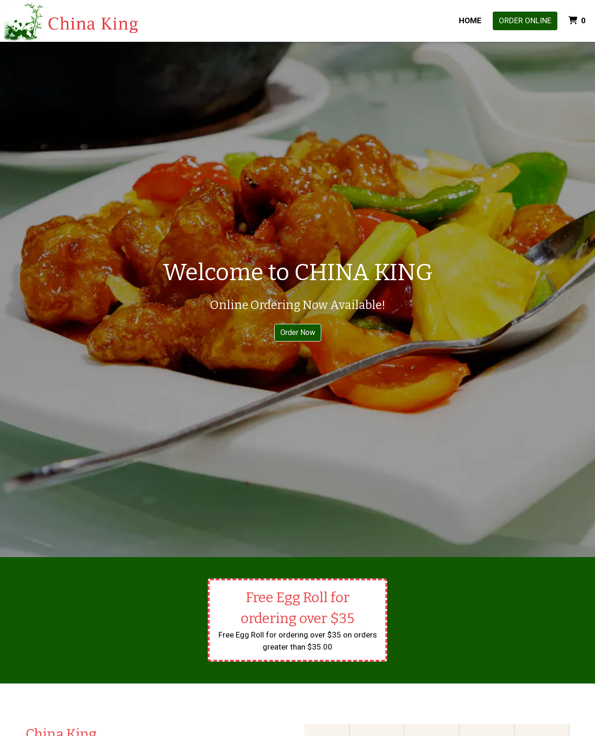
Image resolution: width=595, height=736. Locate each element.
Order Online (525, 20)
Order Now (297, 332)
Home (470, 20)
